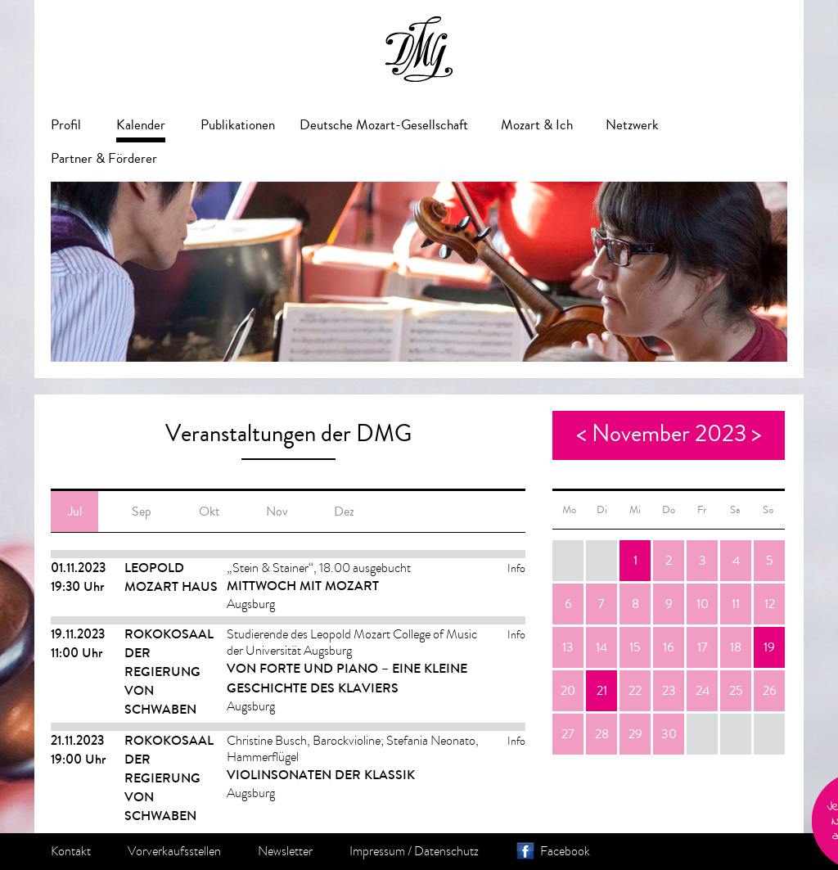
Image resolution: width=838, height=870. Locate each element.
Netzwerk (632, 125)
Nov (277, 512)
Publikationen (237, 125)
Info (516, 568)
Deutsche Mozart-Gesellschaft (384, 125)
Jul (75, 512)
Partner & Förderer (104, 158)
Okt (209, 512)
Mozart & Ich (537, 125)
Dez (344, 512)
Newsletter (285, 851)
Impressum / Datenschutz (414, 851)
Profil (66, 125)
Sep (141, 512)
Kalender (140, 125)
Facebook (565, 851)
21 (602, 691)
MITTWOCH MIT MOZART (303, 585)
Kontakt (71, 851)
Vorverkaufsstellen (174, 851)
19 (769, 647)
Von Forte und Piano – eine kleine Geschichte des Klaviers (347, 678)
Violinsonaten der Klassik (321, 774)
